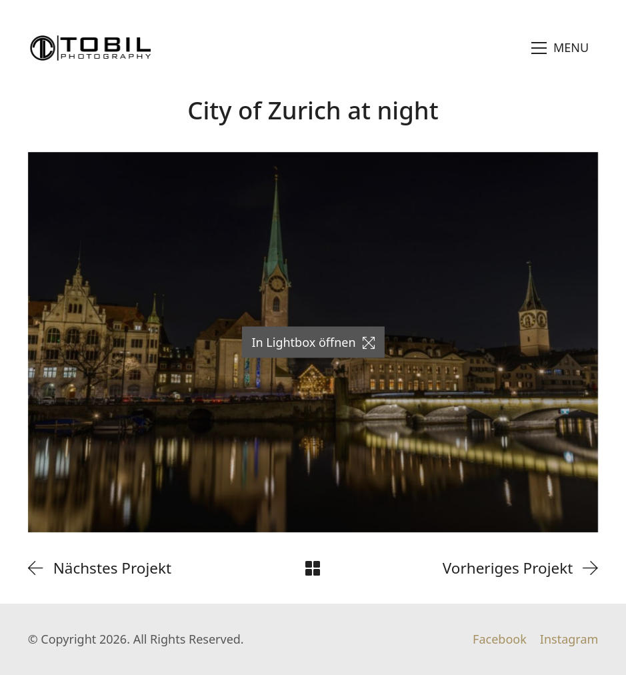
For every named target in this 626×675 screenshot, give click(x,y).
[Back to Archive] (312, 568)
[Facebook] (500, 639)
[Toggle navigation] (560, 48)
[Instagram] (569, 639)
